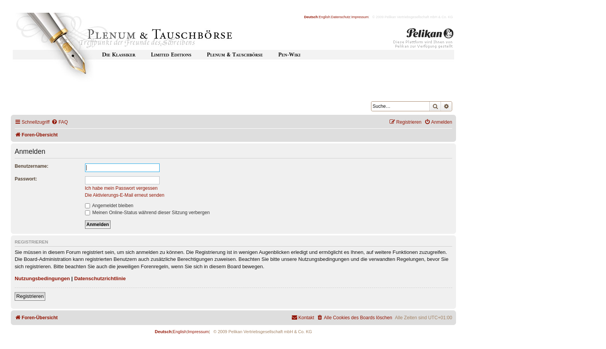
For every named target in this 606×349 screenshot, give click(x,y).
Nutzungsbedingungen (42, 278)
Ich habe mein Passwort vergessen (121, 188)
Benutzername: (31, 166)
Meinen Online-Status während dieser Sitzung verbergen (147, 212)
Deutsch (311, 17)
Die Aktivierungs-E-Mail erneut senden (125, 195)
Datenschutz (341, 17)
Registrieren (30, 296)
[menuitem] (59, 122)
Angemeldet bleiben (109, 205)
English (324, 17)
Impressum (360, 17)
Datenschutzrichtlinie (100, 278)
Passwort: (26, 179)
